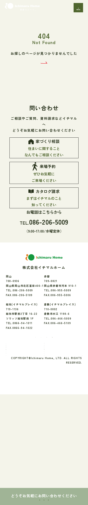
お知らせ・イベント (21, 450)
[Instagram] (36, 396)
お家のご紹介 (55, 408)
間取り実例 (54, 437)
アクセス (52, 450)
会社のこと (54, 443)
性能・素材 (54, 415)
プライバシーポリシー (67, 464)
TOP (12, 408)
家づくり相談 (16, 494)
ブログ (13, 456)
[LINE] (49, 396)
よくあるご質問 (56, 456)
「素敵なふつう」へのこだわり (23, 423)
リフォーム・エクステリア (64, 428)
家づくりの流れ (18, 432)
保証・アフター (56, 421)
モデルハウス (17, 443)
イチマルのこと (18, 415)
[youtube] (63, 396)
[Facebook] (23, 396)
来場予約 (44, 494)
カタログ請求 (72, 494)
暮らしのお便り (18, 437)
